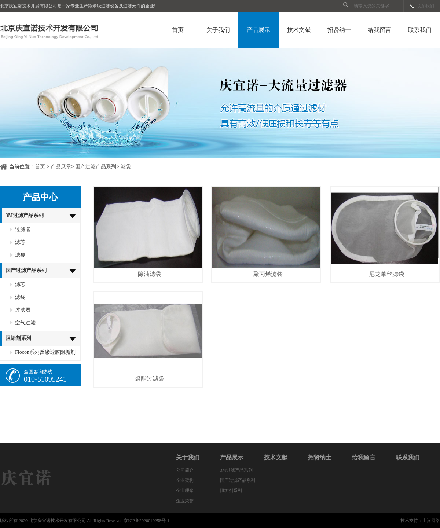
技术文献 (299, 30)
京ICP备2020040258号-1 (146, 520)
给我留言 (379, 30)
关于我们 (218, 30)
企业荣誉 (185, 500)
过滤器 (22, 229)
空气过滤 (25, 323)
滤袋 (126, 166)
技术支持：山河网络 (420, 520)
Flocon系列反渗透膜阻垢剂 (45, 352)
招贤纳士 (339, 30)
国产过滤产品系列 (95, 166)
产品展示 (258, 30)
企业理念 (185, 490)
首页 (178, 30)
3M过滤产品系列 (25, 215)
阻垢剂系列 (18, 338)
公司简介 (185, 470)
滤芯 (20, 242)
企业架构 (185, 480)
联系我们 (425, 5)
